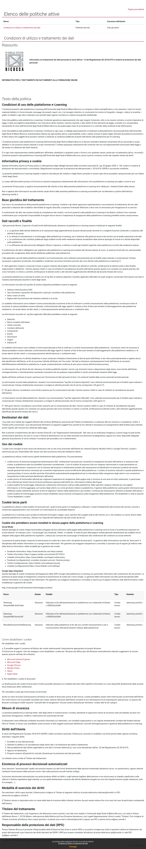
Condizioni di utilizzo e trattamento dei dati (73, 843)
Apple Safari (12, 674)
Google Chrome (14, 665)
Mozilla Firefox (13, 668)
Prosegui (73, 847)
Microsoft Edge (13, 662)
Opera (9, 671)
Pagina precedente (136, 9)
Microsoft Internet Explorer (18, 659)
